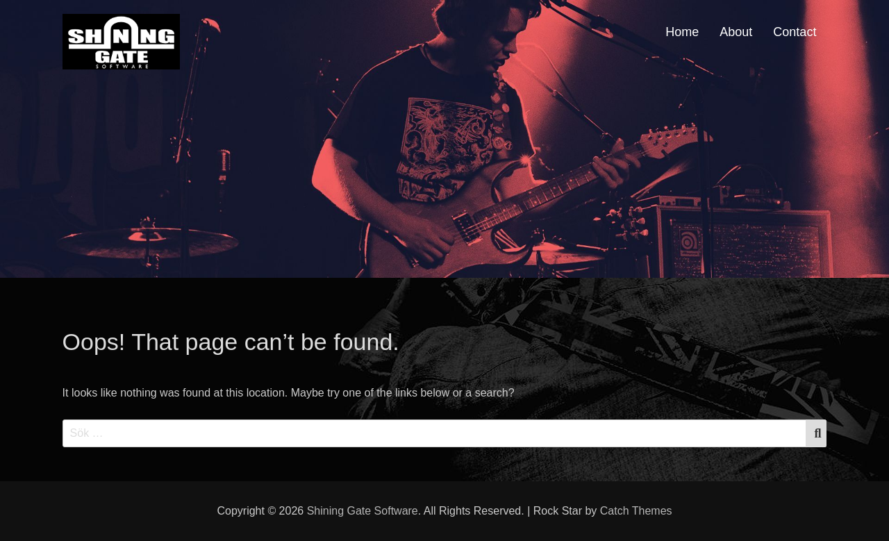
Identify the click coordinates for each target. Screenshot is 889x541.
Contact (794, 32)
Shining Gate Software (362, 511)
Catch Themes (636, 511)
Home (682, 32)
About (736, 32)
